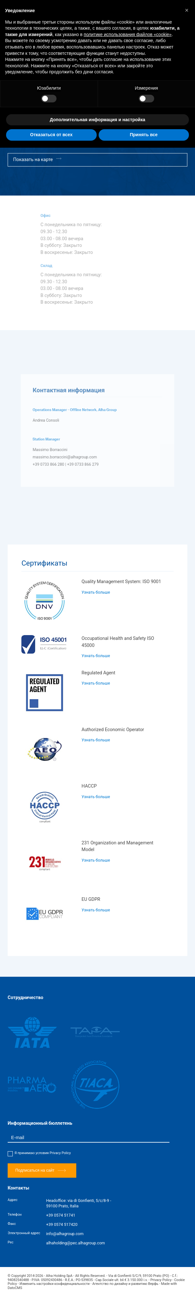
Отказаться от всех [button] (51, 134)
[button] (187, 10)
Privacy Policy (60, 1153)
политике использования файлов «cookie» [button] (127, 34)
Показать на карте (37, 159)
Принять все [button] (144, 134)
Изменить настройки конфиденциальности (54, 1284)
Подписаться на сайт (40, 1171)
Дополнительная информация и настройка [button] (97, 119)
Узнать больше (96, 592)
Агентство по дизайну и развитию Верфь (125, 1284)
